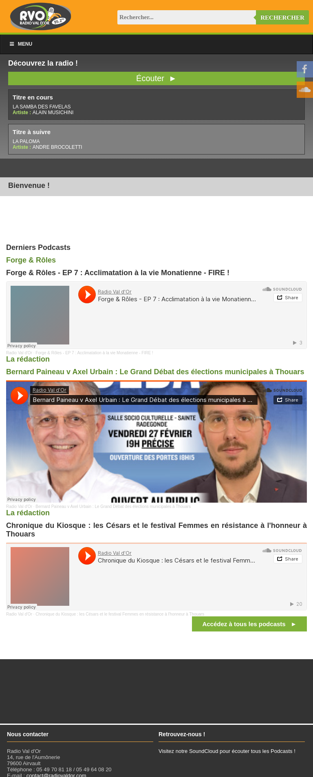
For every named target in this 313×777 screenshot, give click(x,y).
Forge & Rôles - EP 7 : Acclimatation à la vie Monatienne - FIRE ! (94, 353)
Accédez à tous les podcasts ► (249, 623)
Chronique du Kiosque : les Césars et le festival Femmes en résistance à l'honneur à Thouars (119, 614)
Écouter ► (156, 78)
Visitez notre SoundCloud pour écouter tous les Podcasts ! (227, 751)
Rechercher (282, 17)
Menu (20, 44)
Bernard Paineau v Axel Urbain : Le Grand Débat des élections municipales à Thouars (155, 372)
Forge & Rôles (31, 260)
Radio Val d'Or (19, 353)
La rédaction (28, 359)
